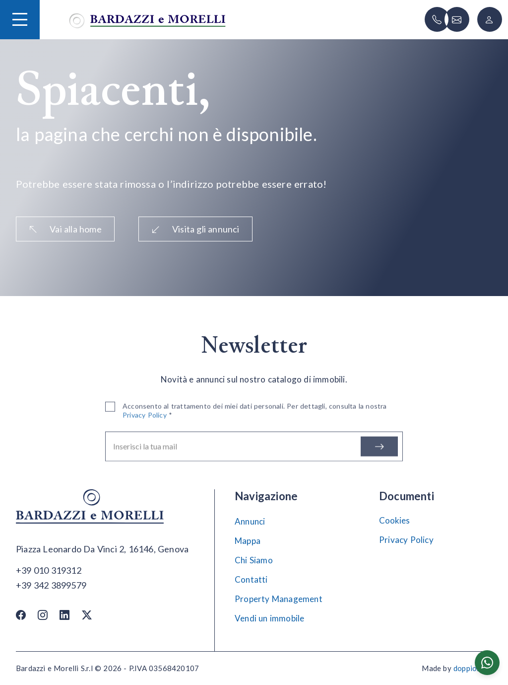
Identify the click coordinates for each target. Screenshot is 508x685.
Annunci (250, 521)
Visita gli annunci (195, 229)
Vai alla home (65, 229)
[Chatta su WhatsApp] (487, 662)
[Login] (489, 19)
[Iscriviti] (379, 450)
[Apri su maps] (102, 549)
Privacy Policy (406, 539)
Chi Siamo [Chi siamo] (254, 560)
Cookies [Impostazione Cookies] (394, 520)
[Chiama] (437, 19)
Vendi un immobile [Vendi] (269, 618)
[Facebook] (21, 614)
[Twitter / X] (87, 614)
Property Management (278, 599)
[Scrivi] (456, 19)
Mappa (247, 540)
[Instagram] (43, 614)
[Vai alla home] (147, 19)
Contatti (251, 579)
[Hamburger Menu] (19, 19)
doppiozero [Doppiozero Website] (472, 668)
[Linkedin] (64, 614)
